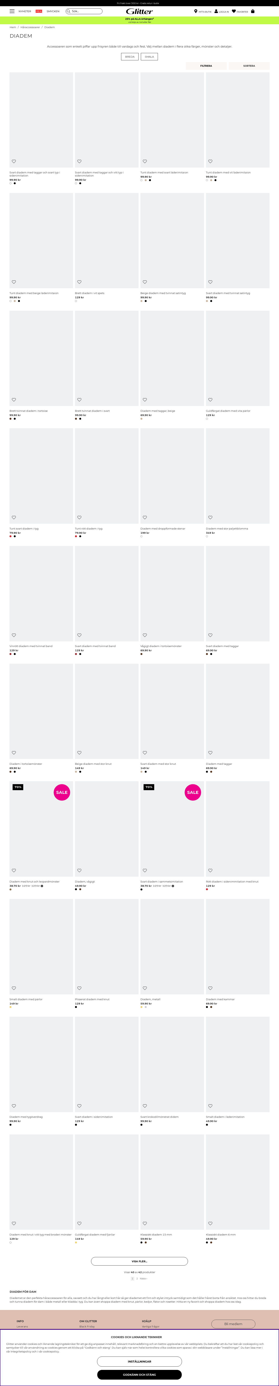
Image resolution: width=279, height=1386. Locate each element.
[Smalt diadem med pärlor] (41, 954)
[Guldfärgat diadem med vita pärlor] (238, 366)
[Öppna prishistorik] (41, 886)
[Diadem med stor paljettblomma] (238, 483)
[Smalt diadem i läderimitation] (238, 1072)
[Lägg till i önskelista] (13, 161)
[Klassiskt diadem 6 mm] (238, 1189)
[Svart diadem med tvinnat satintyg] (238, 248)
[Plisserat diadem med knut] (107, 954)
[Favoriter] (241, 11)
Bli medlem (233, 1324)
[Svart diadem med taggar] (238, 601)
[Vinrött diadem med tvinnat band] (41, 601)
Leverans (22, 1326)
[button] (223, 11)
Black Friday (87, 1326)
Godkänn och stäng (139, 1374)
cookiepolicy (51, 1351)
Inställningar (139, 1361)
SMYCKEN (53, 11)
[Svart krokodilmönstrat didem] (172, 1072)
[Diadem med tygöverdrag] (41, 1072)
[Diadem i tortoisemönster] (41, 719)
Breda (129, 56)
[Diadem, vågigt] (107, 836)
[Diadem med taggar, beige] (172, 366)
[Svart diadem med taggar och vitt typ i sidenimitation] (107, 129)
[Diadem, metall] (172, 954)
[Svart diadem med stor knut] (172, 719)
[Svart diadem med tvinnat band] (107, 601)
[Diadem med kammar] (238, 954)
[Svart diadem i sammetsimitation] (172, 836)
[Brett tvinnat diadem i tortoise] (41, 366)
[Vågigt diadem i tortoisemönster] (172, 601)
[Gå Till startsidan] (139, 11)
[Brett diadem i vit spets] (107, 248)
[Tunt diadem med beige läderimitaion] (41, 248)
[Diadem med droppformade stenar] (172, 483)
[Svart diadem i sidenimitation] (107, 1072)
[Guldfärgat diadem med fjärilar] (107, 1189)
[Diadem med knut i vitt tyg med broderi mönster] (41, 1189)
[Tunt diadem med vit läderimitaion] (238, 129)
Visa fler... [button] (139, 1261)
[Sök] (84, 11)
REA (38, 11)
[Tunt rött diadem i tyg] (107, 483)
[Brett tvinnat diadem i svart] (107, 366)
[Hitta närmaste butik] (202, 11)
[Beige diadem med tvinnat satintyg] (172, 248)
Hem (13, 27)
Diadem (49, 27)
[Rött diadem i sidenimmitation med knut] (238, 836)
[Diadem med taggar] (238, 719)
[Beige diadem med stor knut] (107, 719)
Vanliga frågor (151, 1326)
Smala (149, 56)
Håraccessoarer (30, 27)
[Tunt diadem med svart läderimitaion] (172, 129)
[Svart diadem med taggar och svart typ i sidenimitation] (41, 129)
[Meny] (13, 11)
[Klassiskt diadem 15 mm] (172, 1189)
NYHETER (25, 11)
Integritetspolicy (21, 1351)
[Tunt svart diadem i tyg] (41, 483)
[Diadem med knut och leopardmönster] (41, 836)
